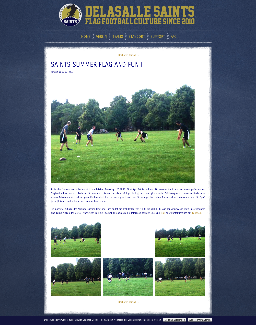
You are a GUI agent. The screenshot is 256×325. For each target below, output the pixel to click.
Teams (117, 37)
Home (86, 37)
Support (158, 37)
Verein (101, 37)
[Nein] (252, 320)
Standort (136, 37)
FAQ (174, 37)
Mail (163, 212)
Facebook (197, 212)
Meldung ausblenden (174, 320)
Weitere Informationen (200, 320)
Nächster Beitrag (128, 55)
